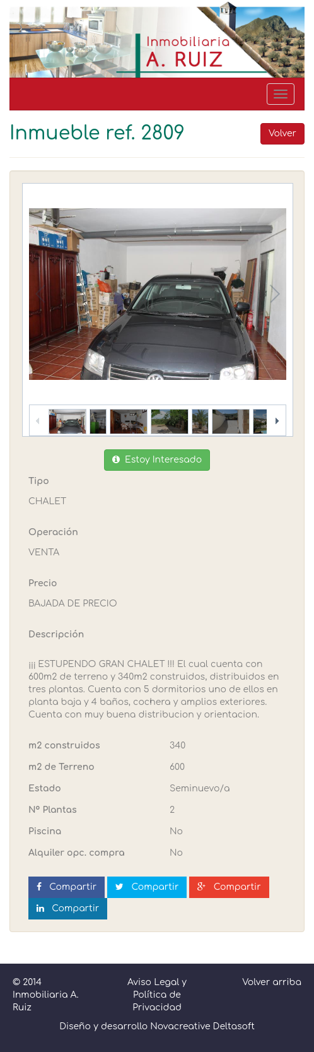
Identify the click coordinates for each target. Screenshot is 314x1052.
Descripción (56, 634)
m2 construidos (64, 745)
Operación (53, 532)
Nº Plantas (52, 810)
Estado (44, 788)
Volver (282, 133)
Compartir (66, 887)
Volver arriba (271, 982)
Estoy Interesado (157, 459)
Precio (42, 583)
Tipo (38, 481)
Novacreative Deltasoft (202, 1026)
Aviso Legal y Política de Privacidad (157, 995)
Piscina (44, 831)
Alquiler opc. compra (76, 853)
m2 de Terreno (61, 767)
